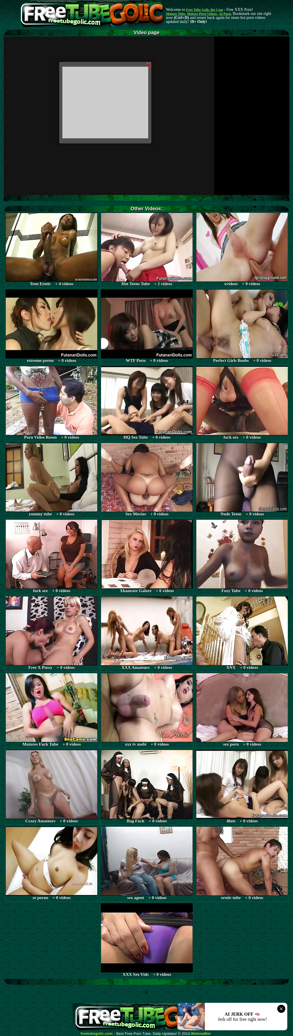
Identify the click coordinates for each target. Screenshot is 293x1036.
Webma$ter (201, 1034)
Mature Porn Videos (202, 14)
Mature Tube (175, 14)
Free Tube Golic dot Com (204, 10)
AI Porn (225, 14)
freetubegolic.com (97, 1034)
